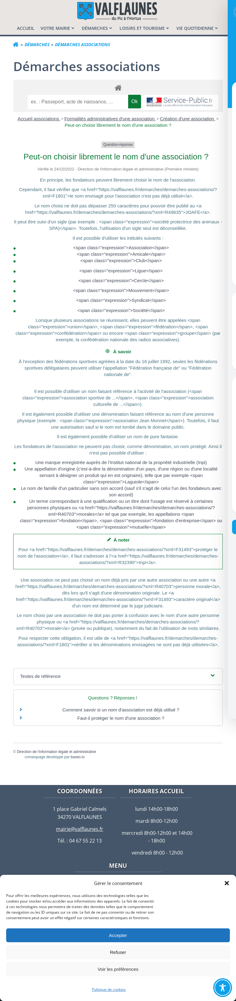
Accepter (118, 935)
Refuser (118, 952)
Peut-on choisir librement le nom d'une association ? (118, 124)
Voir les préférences (118, 969)
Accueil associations (39, 118)
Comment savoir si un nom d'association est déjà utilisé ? (120, 709)
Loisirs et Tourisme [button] (145, 28)
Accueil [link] (25, 28)
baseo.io (78, 757)
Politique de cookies (109, 989)
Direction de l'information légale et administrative (56, 751)
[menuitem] (25, 28)
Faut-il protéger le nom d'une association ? (120, 717)
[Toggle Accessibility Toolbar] (222, 987)
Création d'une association (187, 118)
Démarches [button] (97, 28)
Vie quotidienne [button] (197, 28)
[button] (227, 883)
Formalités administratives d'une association (110, 118)
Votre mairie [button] (58, 28)
